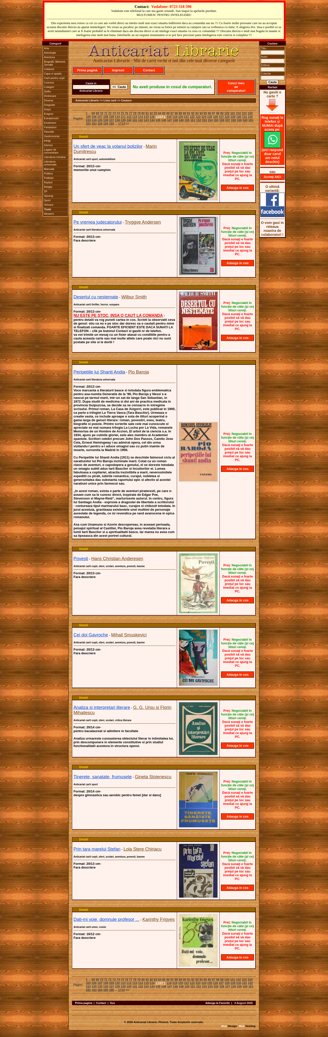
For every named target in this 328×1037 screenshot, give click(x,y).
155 (216, 120)
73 (114, 113)
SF (45, 191)
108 (105, 117)
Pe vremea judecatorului (97, 222)
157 (227, 120)
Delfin (47, 91)
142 (140, 120)
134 (94, 120)
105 (88, 117)
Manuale (49, 168)
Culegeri (49, 86)
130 (238, 117)
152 (198, 120)
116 (152, 117)
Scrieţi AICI (272, 177)
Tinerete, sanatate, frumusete (102, 776)
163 (94, 123)
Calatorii (49, 69)
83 (155, 113)
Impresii (118, 70)
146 (163, 120)
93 (197, 113)
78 (134, 113)
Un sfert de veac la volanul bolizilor (108, 146)
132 (250, 117)
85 (163, 113)
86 (168, 113)
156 (221, 120)
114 (140, 117)
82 (151, 113)
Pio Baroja (138, 372)
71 (105, 113)
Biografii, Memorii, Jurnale (55, 63)
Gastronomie (52, 136)
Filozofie (49, 131)
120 (180, 117)
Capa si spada (52, 73)
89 (180, 113)
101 (232, 113)
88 (176, 113)
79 (139, 113)
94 (201, 113)
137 (111, 120)
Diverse (48, 100)
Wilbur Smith (134, 296)
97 (213, 113)
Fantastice (50, 127)
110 (117, 117)
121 (186, 117)
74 (118, 113)
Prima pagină (87, 70)
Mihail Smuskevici (129, 634)
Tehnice (48, 204)
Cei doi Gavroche (90, 634)
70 (101, 113)
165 (105, 123)
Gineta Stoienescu (153, 776)
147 (169, 120)
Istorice (48, 145)
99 (221, 113)
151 (192, 120)
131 (244, 117)
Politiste (49, 177)
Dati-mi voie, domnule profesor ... (106, 919)
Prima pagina (83, 1002)
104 (250, 113)
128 (227, 117)
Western (49, 213)
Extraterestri (51, 118)
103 (244, 113)
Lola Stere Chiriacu (143, 849)
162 (88, 123)
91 (188, 113)
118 (169, 117)
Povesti (80, 558)
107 (99, 117)
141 (134, 120)
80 (143, 113)
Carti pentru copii (54, 78)
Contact (149, 70)
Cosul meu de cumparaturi (236, 86)
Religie (48, 186)
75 (122, 113)
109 (111, 117)
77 (130, 113)
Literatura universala (50, 163)
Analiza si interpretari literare (101, 707)
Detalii (83, 136)
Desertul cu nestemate (95, 296)
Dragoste (49, 104)
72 (109, 113)
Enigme (48, 113)
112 (128, 117)
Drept (47, 109)
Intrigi (47, 140)
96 (209, 113)
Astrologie (50, 52)
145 (157, 120)
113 (134, 117)
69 (97, 113)
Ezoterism (50, 122)
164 (99, 123)
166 (111, 123)
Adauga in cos (237, 188)
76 (126, 113)
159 (239, 120)
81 (147, 113)
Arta (46, 48)
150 (186, 120)
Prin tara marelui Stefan (96, 849)
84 (159, 113)
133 (88, 120)
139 (123, 120)
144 (152, 120)
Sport (47, 200)
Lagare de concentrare (51, 151)
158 (233, 120)
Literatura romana (55, 157)
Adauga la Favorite (217, 1002)
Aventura (49, 57)
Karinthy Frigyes (159, 919)
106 (94, 117)
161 (250, 120)
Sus (112, 1002)
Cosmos (49, 82)
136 (105, 120)
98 (217, 113)
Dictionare (50, 95)
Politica (48, 173)
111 (123, 117)
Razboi (48, 182)
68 (93, 113)
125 (209, 117)
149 (181, 120)
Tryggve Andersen (143, 222)
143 (146, 120)
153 (204, 120)
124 (203, 117)
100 (226, 113)
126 (215, 117)
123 (198, 117)
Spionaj (48, 195)
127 (221, 117)
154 (210, 120)
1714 (121, 123)
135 (99, 120)
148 (175, 120)
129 (232, 117)
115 (146, 117)
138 (117, 120)
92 (192, 113)
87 (172, 113)
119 (174, 117)
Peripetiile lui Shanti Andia (99, 372)
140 (128, 120)
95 (205, 113)
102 (238, 113)
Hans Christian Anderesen (117, 558)
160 (245, 120)
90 (184, 113)
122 (192, 117)
